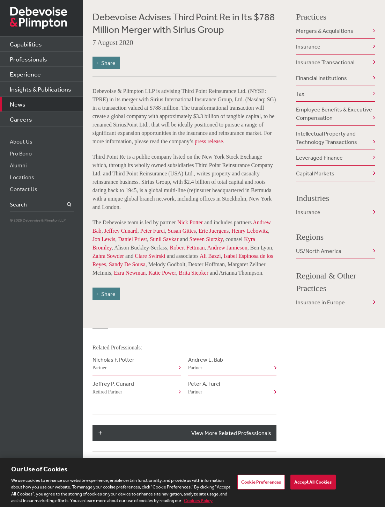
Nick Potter (190, 222)
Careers (21, 119)
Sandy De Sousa (127, 264)
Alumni (18, 165)
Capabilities (26, 44)
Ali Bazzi (210, 256)
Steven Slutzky (206, 239)
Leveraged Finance (319, 157)
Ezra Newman (130, 273)
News (17, 104)
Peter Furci (152, 231)
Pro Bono (21, 153)
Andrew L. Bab (231, 364)
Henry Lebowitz (249, 231)
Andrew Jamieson (227, 248)
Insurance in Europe (320, 302)
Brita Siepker (194, 273)
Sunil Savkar (164, 239)
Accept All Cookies (313, 484)
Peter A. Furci (231, 388)
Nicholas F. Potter (135, 364)
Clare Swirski (150, 256)
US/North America (318, 250)
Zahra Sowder (108, 256)
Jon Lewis (103, 239)
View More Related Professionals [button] (231, 432)
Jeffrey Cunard (121, 231)
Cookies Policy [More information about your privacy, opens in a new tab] (198, 503)
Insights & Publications (40, 89)
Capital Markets (315, 173)
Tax (300, 93)
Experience (25, 74)
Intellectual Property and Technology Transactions (326, 137)
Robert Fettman (187, 248)
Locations (22, 177)
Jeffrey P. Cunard (135, 388)
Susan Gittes (182, 231)
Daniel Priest (132, 239)
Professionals (28, 59)
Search (65, 204)
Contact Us (23, 189)
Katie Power (162, 273)
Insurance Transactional (325, 62)
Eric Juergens (214, 231)
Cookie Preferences (261, 484)
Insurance (308, 46)
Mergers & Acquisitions (324, 30)
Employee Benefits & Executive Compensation (334, 113)
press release (209, 141)
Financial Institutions (321, 77)
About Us (21, 141)
